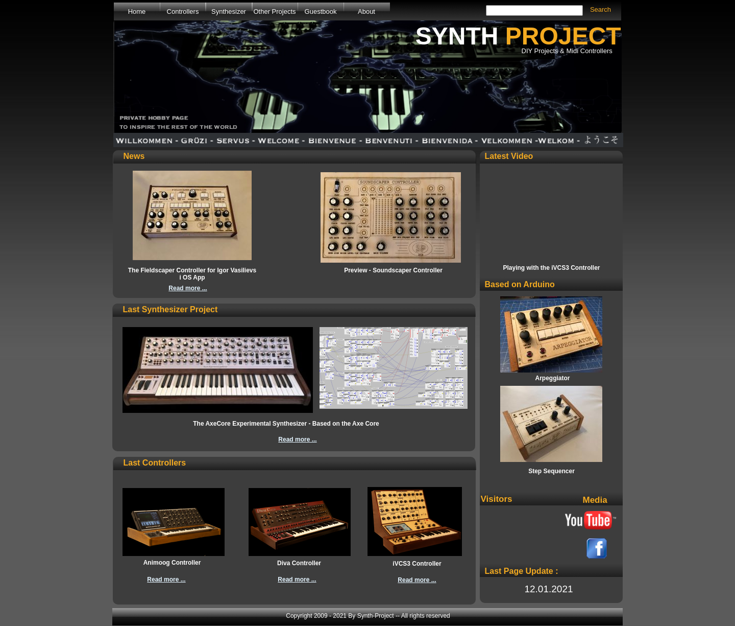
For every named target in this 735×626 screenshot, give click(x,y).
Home (137, 11)
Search (600, 9)
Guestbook (321, 11)
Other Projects (274, 11)
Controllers (183, 11)
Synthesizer (228, 11)
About (366, 11)
